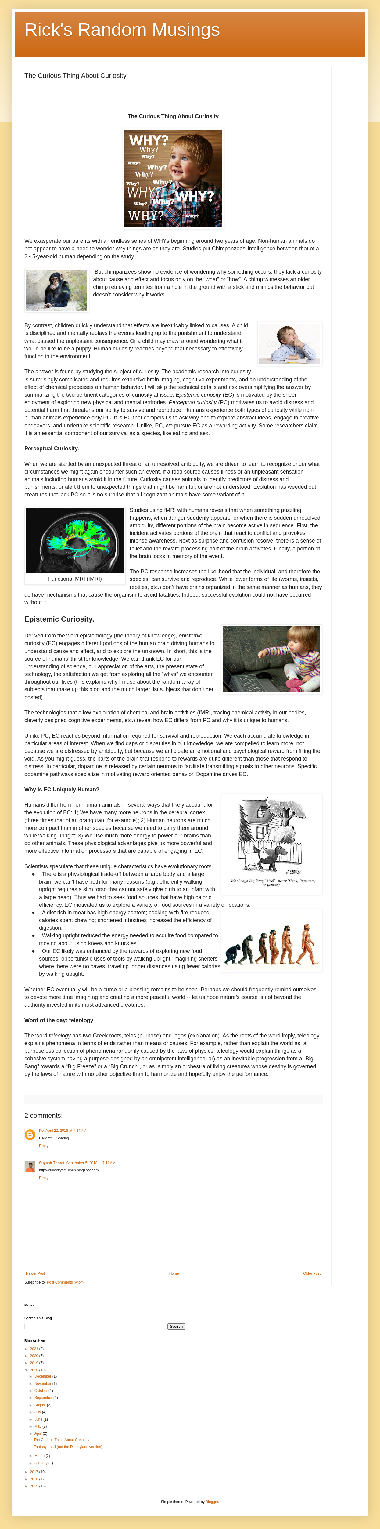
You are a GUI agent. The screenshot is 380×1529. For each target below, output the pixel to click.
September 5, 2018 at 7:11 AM (90, 1163)
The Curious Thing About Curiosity (61, 1440)
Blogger (212, 1502)
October (41, 1391)
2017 (34, 1472)
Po (41, 1130)
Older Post (312, 1273)
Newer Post (35, 1273)
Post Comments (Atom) (66, 1282)
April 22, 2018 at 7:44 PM (65, 1130)
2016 (34, 1479)
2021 (34, 1349)
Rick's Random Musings (122, 29)
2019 (34, 1363)
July (38, 1412)
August (40, 1405)
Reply (43, 1146)
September (43, 1398)
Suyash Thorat (51, 1163)
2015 (34, 1486)
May (38, 1426)
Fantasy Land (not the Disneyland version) (68, 1447)
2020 (34, 1356)
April (38, 1433)
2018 (34, 1370)
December (43, 1376)
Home (174, 1273)
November (43, 1384)
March (40, 1456)
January (41, 1463)
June (38, 1419)
